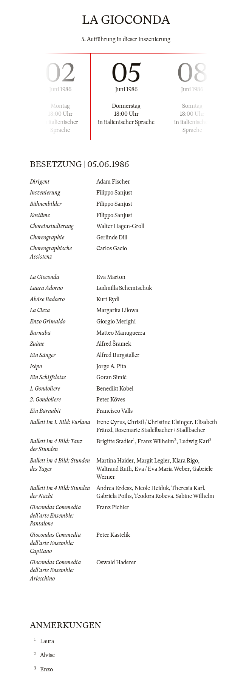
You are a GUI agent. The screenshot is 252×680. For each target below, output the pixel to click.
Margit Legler (153, 461)
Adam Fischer (113, 182)
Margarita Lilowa (117, 310)
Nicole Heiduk (152, 488)
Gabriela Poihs (113, 496)
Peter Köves (110, 400)
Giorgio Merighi (116, 322)
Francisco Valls (114, 411)
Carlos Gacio (111, 248)
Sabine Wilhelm (195, 496)
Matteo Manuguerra (120, 333)
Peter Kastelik (113, 535)
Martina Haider (115, 461)
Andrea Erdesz (114, 488)
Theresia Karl (188, 488)
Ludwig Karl (194, 441)
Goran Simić (111, 377)
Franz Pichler (112, 507)
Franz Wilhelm (156, 441)
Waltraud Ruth (114, 469)
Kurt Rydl (107, 299)
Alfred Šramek (113, 344)
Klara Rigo (185, 461)
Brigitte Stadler (114, 441)
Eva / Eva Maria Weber (162, 469)
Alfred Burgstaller (117, 355)
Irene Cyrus (110, 422)
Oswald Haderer (116, 562)
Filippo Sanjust (114, 193)
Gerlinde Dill (111, 237)
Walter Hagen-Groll (120, 226)
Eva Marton (110, 277)
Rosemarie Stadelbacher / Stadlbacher (160, 430)
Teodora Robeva (153, 496)
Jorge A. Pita (111, 366)
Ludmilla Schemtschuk (124, 288)
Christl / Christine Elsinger (159, 422)
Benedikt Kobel (114, 389)
